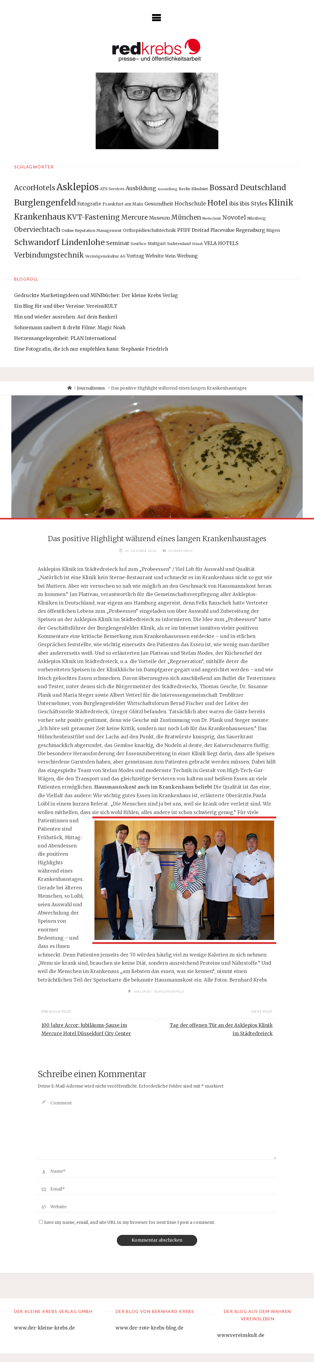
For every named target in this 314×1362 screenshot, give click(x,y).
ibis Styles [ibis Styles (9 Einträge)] (253, 203)
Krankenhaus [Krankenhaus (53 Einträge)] (40, 217)
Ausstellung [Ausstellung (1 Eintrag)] (168, 189)
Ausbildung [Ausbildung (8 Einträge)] (141, 188)
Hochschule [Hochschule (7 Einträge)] (190, 203)
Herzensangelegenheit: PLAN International (65, 338)
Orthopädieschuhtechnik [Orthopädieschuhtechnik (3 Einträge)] (149, 230)
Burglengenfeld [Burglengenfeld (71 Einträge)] (45, 203)
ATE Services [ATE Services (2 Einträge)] (112, 189)
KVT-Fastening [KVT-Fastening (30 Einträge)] (93, 217)
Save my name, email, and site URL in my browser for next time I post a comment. (127, 1230)
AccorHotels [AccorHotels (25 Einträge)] (34, 187)
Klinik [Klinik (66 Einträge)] (281, 203)
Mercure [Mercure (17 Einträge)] (134, 217)
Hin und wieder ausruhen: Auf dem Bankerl (65, 317)
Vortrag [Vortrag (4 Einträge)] (135, 256)
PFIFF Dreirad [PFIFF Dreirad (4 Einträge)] (193, 230)
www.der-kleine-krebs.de (44, 1336)
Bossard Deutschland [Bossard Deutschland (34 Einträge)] (247, 187)
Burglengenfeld (170, 1000)
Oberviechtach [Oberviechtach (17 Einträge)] (37, 230)
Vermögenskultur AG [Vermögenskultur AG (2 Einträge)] (105, 256)
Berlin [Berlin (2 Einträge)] (184, 189)
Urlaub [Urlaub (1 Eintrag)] (197, 244)
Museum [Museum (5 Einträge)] (159, 218)
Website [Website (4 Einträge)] (154, 256)
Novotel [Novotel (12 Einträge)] (234, 217)
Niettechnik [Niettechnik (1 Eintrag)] (211, 219)
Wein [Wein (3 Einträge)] (170, 256)
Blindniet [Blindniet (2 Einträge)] (199, 189)
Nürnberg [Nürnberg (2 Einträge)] (256, 218)
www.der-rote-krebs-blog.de (149, 1336)
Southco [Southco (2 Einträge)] (138, 243)
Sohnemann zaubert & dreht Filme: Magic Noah (69, 327)
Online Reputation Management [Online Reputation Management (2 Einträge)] (92, 230)
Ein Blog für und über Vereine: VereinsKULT (65, 306)
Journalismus (91, 388)
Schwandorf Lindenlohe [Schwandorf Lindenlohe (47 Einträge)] (59, 242)
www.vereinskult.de (240, 1344)
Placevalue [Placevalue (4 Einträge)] (222, 230)
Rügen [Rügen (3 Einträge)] (273, 230)
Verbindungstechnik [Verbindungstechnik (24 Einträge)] (49, 255)
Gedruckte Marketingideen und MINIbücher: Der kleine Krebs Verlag (96, 295)
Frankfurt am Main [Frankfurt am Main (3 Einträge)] (122, 204)
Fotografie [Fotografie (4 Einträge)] (89, 204)
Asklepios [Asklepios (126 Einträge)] (77, 187)
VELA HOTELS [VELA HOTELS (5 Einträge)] (221, 243)
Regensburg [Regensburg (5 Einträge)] (250, 230)
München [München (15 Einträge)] (186, 217)
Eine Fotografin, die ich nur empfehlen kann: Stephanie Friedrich (91, 349)
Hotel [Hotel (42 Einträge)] (217, 203)
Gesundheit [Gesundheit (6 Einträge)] (158, 204)
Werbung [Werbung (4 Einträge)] (187, 256)
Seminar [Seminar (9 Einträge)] (117, 243)
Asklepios (141, 1000)
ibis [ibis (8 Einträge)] (234, 203)
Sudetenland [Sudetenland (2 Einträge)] (179, 243)
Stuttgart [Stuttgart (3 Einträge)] (156, 243)
